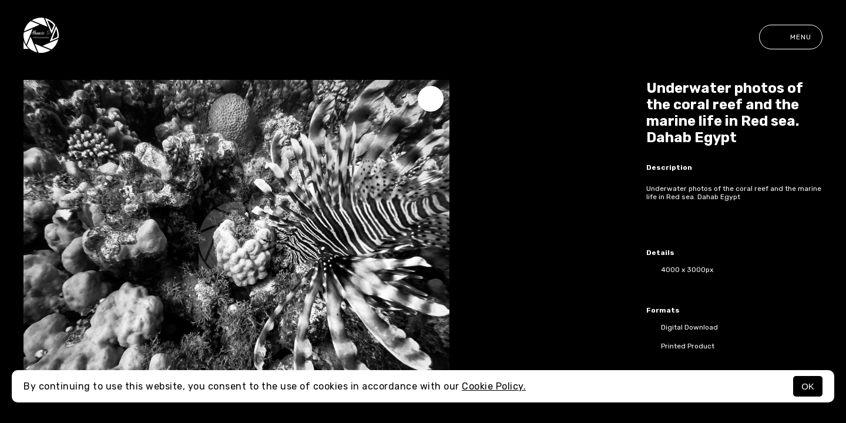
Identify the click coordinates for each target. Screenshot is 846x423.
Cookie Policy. (494, 386)
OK (807, 386)
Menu (790, 37)
